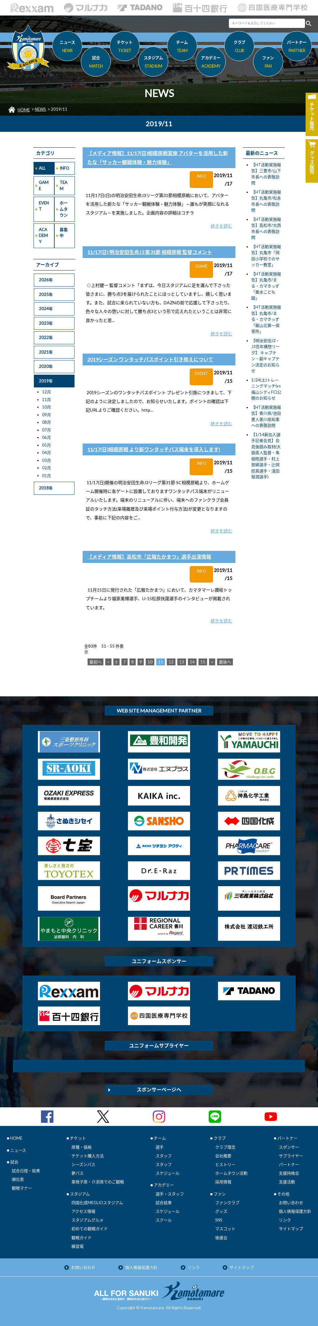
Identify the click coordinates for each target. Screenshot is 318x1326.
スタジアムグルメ (87, 1219)
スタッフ (164, 1155)
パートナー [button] (296, 47)
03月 (46, 460)
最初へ (95, 661)
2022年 (46, 337)
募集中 (64, 232)
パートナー (289, 1164)
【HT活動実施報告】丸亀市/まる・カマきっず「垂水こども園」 (266, 286)
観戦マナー (22, 1187)
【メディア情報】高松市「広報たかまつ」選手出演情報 (149, 557)
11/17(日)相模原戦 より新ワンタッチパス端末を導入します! (153, 449)
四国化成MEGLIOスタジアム (97, 1202)
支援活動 (287, 1181)
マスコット (225, 1228)
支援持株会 (289, 1173)
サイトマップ (291, 1228)
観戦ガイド (81, 1237)
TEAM (63, 185)
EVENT (44, 206)
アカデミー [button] (210, 63)
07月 (46, 429)
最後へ (225, 661)
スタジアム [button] (153, 63)
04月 (46, 452)
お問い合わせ (291, 1202)
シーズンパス (83, 1164)
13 (181, 661)
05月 (46, 445)
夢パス (77, 1173)
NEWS (40, 109)
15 (202, 661)
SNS (218, 1219)
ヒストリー (225, 1164)
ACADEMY (43, 235)
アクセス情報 (83, 1211)
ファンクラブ (227, 1202)
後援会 (221, 1237)
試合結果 (164, 1202)
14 (192, 661)
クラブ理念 (225, 1147)
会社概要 (223, 1155)
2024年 (46, 308)
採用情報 (223, 1181)
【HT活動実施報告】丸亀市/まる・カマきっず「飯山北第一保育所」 (266, 319)
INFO (64, 168)
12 (171, 661)
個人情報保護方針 (295, 1211)
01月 (46, 475)
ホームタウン (64, 208)
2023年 (46, 323)
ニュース (67, 47)
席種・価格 (81, 1147)
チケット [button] (124, 47)
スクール (164, 1219)
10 (150, 661)
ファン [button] (268, 63)
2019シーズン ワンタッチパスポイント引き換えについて (150, 359)
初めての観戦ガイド (89, 1228)
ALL (42, 168)
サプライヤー (291, 1155)
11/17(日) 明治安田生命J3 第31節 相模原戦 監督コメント (149, 252)
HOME (24, 109)
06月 (46, 437)
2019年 (46, 380)
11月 (46, 399)
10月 (46, 406)
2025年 (46, 294)
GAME (43, 185)
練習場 (77, 1246)
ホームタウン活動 (231, 1173)
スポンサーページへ (159, 1089)
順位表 (18, 1179)
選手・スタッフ (170, 1193)
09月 (46, 414)
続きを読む (221, 226)
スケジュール (167, 1173)
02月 (46, 467)
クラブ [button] (239, 47)
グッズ (221, 1211)
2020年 (46, 366)
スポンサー (289, 1147)
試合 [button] (95, 63)
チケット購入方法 (87, 1155)
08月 (46, 422)
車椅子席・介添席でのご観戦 (97, 1181)
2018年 (46, 487)
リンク (285, 1219)
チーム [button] (182, 47)
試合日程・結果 (26, 1170)
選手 (160, 1147)
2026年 (46, 279)
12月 (46, 391)
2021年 (46, 352)
